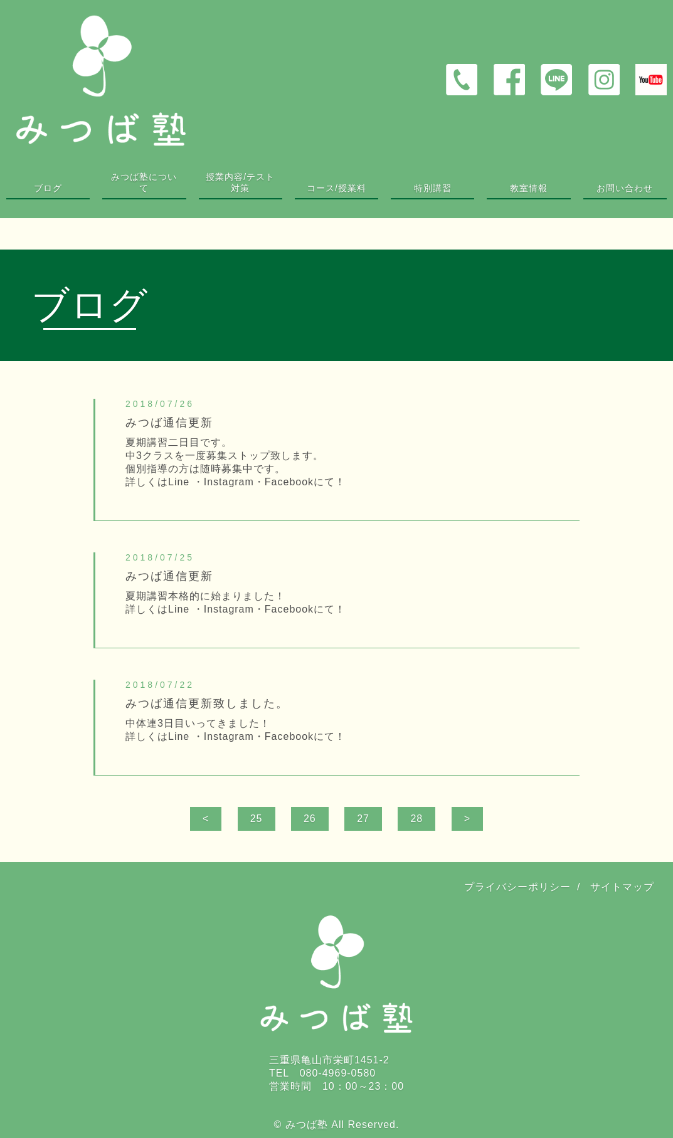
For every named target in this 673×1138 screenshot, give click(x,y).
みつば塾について (144, 182)
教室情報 (529, 188)
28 (416, 818)
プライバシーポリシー (517, 887)
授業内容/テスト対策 (240, 182)
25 (256, 818)
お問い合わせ (624, 188)
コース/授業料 (336, 188)
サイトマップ (622, 887)
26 (310, 818)
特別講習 (433, 188)
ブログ (48, 188)
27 (363, 818)
